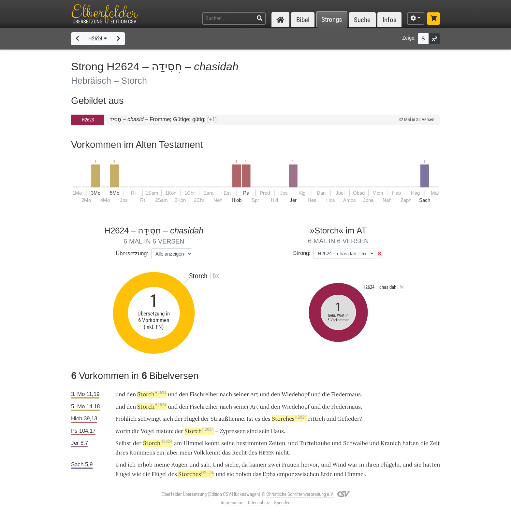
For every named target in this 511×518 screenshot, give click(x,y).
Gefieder (348, 418)
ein (160, 452)
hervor (309, 464)
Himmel (193, 443)
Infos (390, 20)
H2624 (97, 38)
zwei (274, 464)
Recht (239, 452)
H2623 (88, 120)
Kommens (142, 452)
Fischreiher (204, 394)
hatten (431, 464)
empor (285, 474)
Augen (179, 464)
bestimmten (251, 443)
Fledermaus (346, 394)
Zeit (435, 443)
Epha (269, 474)
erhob (145, 464)
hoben (243, 474)
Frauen (290, 464)
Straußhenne (227, 418)
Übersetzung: (132, 253)
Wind (339, 464)
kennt (212, 443)
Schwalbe (355, 443)
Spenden (282, 503)
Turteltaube (314, 443)
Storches (289, 418)
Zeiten (277, 443)
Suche (362, 20)
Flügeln (390, 464)
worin (122, 431)
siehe (232, 464)
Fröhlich (126, 418)
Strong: (302, 253)
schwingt (149, 418)
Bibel (303, 20)
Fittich (316, 418)
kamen (257, 464)
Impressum (231, 503)
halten (410, 443)
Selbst (123, 443)
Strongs (331, 20)
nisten (164, 431)
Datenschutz (258, 503)
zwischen (307, 474)
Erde (326, 474)
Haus (277, 431)
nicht (282, 452)
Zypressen (233, 431)
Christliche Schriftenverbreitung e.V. (300, 494)
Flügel (191, 418)
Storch (152, 394)
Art (254, 394)
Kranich (391, 443)
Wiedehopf (296, 394)
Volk (199, 452)
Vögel (148, 431)
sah (205, 464)
